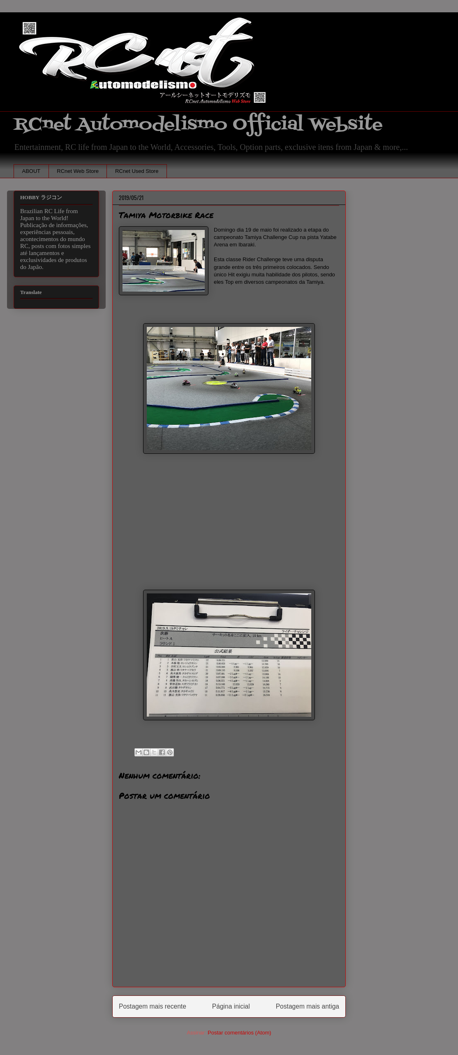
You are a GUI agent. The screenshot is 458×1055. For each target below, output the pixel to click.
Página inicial (231, 1006)
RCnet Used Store (137, 171)
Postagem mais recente (152, 1006)
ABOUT (31, 171)
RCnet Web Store (78, 171)
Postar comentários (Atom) (239, 1033)
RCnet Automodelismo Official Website (198, 124)
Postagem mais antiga (307, 1006)
